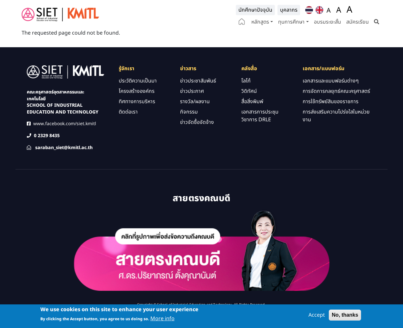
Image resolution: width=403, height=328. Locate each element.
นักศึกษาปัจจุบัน (255, 10)
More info (162, 319)
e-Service (276, 35)
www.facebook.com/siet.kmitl (64, 136)
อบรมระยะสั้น (327, 22)
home (242, 22)
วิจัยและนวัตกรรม (185, 35)
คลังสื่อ (216, 35)
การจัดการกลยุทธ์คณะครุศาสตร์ (336, 104)
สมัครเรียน (357, 22)
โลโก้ (246, 94)
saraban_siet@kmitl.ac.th (64, 160)
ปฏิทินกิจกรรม (244, 35)
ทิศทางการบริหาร (137, 114)
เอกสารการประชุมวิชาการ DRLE (259, 129)
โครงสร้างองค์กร (137, 104)
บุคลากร (288, 10)
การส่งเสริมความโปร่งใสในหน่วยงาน (336, 129)
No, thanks (345, 315)
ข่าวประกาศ (192, 104)
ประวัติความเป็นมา (138, 94)
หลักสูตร (260, 22)
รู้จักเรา (118, 35)
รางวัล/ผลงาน (195, 114)
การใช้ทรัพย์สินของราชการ (330, 114)
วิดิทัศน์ (249, 104)
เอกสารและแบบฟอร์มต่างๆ (331, 94)
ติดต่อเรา (146, 35)
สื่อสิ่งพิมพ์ (252, 114)
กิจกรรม (189, 125)
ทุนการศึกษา (291, 22)
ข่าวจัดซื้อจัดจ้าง (197, 135)
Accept (316, 315)
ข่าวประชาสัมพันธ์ (198, 94)
